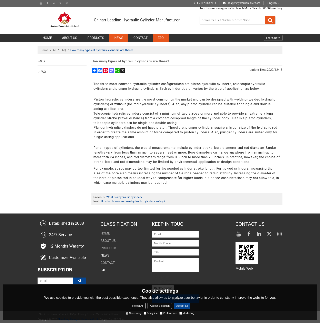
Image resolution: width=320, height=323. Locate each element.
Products (95, 38)
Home (47, 38)
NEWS (118, 38)
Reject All (137, 305)
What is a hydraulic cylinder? (124, 197)
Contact (140, 38)
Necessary (133, 313)
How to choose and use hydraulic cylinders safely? (133, 201)
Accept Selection (160, 305)
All (54, 50)
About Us (69, 38)
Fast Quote (273, 38)
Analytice (151, 313)
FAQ (161, 38)
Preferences (168, 313)
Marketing (186, 313)
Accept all (182, 305)
